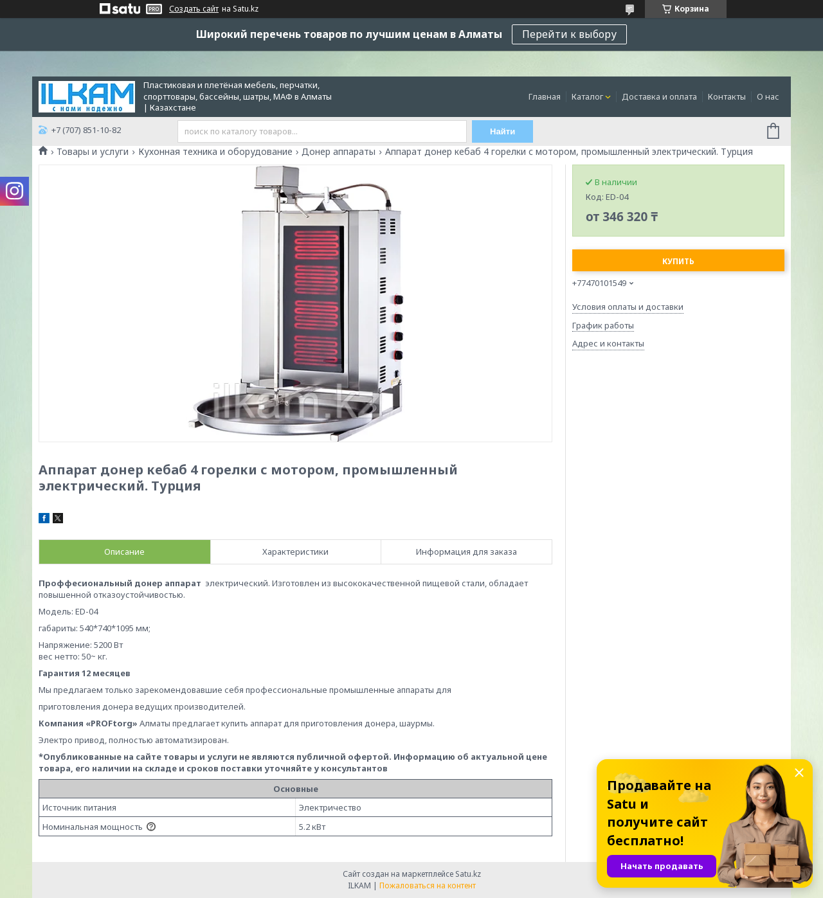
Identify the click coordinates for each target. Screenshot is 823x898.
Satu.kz (468, 873)
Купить (678, 261)
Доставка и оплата (659, 96)
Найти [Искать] (503, 131)
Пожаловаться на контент (427, 885)
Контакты (727, 96)
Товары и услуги (93, 151)
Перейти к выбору (569, 34)
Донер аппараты (338, 151)
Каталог (587, 96)
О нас (768, 96)
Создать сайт (194, 8)
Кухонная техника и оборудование (215, 151)
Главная (545, 96)
